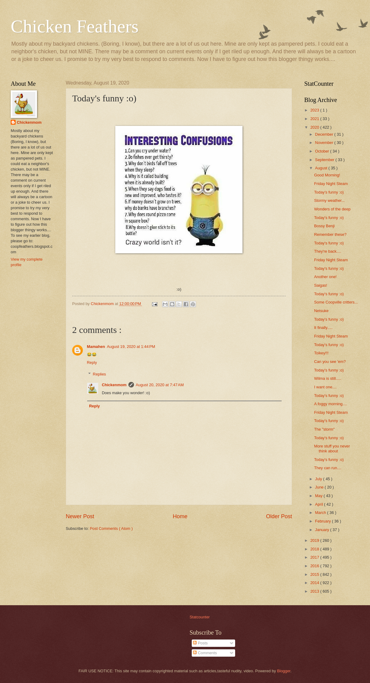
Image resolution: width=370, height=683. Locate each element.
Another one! (325, 276)
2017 (315, 557)
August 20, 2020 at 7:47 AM (160, 385)
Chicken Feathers (75, 26)
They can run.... (327, 468)
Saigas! (320, 285)
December (324, 134)
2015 (315, 574)
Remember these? (330, 234)
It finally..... (323, 327)
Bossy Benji (324, 226)
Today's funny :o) (329, 192)
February (323, 521)
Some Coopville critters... (336, 302)
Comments (205, 653)
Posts (200, 643)
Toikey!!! (321, 353)
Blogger (283, 671)
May (319, 495)
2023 (315, 110)
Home (180, 516)
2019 (315, 540)
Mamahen (96, 346)
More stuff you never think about (332, 448)
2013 (315, 591)
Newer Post (80, 516)
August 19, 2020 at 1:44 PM (131, 346)
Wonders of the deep (332, 209)
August (321, 168)
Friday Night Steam (331, 183)
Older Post (279, 516)
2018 (315, 549)
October (322, 151)
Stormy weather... (329, 200)
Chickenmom (114, 385)
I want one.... (325, 387)
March (321, 512)
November (324, 142)
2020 (315, 127)
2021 (315, 118)
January (322, 529)
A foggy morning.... (330, 404)
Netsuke (321, 310)
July (319, 479)
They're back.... (327, 251)
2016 (315, 566)
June (320, 487)
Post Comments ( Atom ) (111, 528)
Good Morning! (327, 175)
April (319, 504)
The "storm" (324, 429)
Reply (92, 362)
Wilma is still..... (327, 378)
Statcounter (200, 617)
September (325, 159)
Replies (99, 374)
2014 (315, 582)
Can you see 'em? (330, 361)
